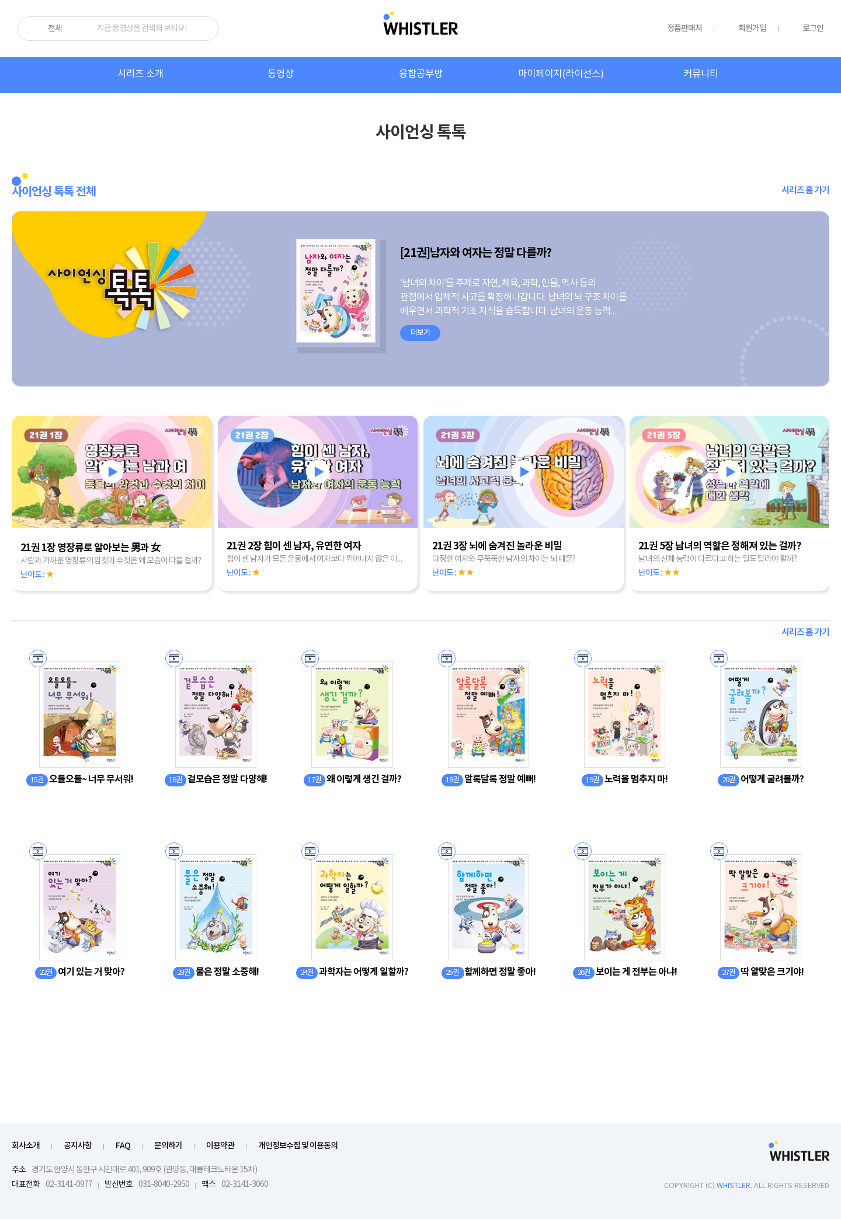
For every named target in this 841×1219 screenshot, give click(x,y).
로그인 (812, 28)
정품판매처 (684, 28)
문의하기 (168, 1146)
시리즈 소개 (140, 74)
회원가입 (752, 28)
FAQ (123, 1146)
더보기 (420, 332)
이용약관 (220, 1146)
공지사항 (78, 1146)
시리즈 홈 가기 (805, 190)
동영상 (280, 74)
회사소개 (26, 1146)
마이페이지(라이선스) (561, 74)
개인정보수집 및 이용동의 (298, 1146)
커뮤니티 (700, 74)
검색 (204, 28)
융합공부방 (421, 74)
